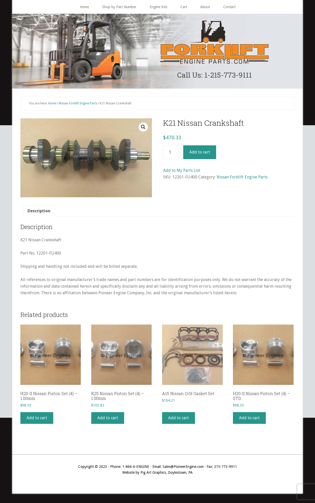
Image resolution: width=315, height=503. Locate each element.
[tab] (39, 212)
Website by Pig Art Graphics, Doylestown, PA (157, 473)
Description (39, 212)
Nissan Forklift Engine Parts (78, 104)
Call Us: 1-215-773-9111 (214, 75)
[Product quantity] (172, 153)
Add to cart (199, 153)
